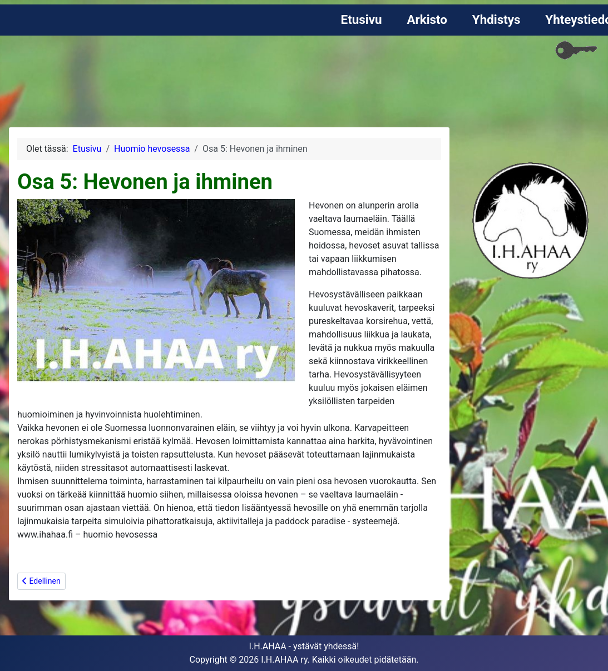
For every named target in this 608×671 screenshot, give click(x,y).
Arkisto (427, 19)
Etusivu (361, 19)
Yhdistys (496, 19)
